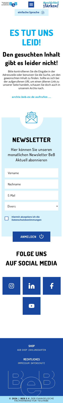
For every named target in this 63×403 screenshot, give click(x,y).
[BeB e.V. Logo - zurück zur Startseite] (9, 4)
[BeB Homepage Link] (51, 4)
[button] (31, 4)
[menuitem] (31, 12)
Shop (31, 346)
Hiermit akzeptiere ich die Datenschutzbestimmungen (26, 218)
